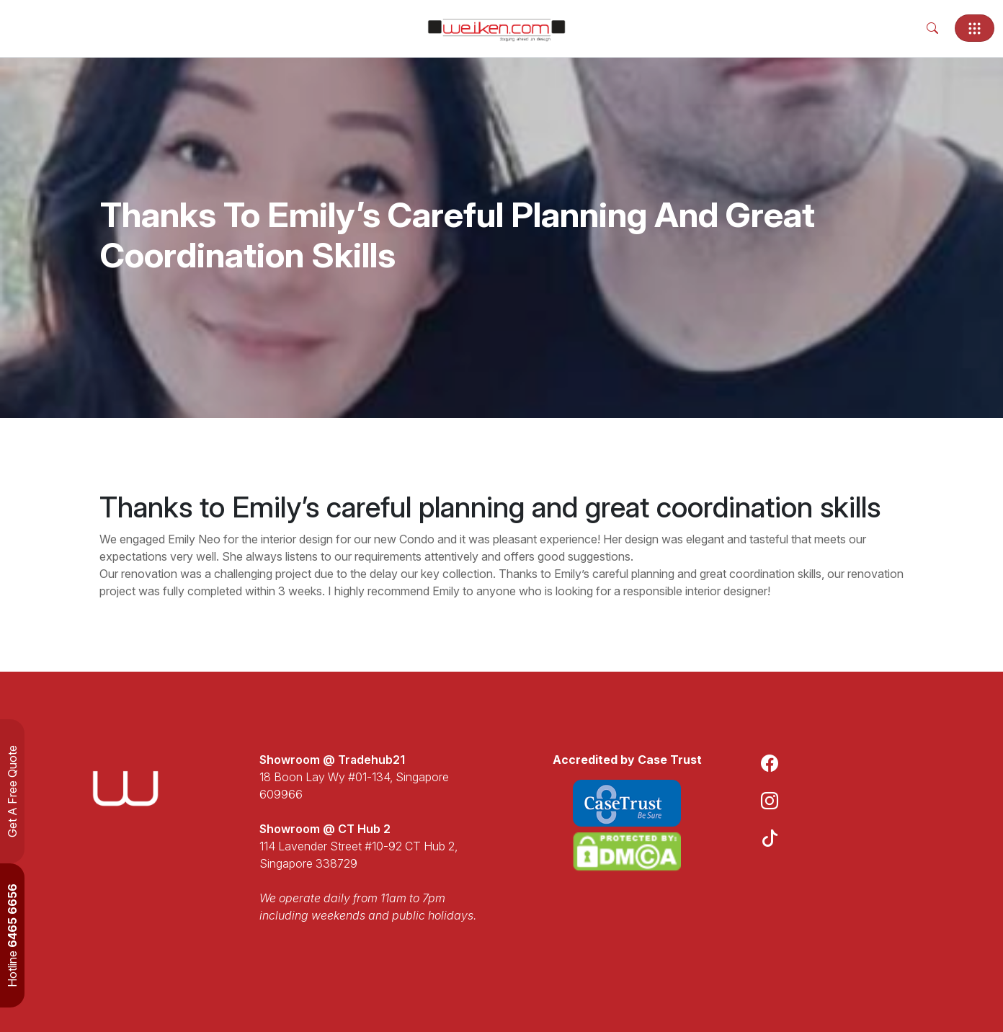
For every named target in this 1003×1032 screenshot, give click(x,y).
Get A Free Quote (12, 791)
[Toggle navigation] (974, 28)
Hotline (12, 935)
